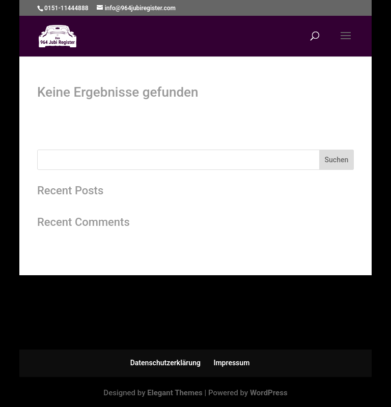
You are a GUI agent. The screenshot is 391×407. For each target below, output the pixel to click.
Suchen (337, 160)
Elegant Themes (175, 392)
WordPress (269, 392)
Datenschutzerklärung (165, 363)
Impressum (231, 363)
